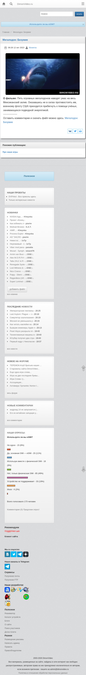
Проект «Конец (17, 220)
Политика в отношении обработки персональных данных (43, 673)
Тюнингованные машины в (22, 335)
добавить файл (17, 289)
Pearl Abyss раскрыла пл (21, 331)
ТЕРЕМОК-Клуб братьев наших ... (26, 365)
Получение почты (12, 576)
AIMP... (13, 230)
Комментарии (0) (15, 509)
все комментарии (14, 420)
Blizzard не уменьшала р (21, 321)
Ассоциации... (16, 382)
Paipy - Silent (16, 275)
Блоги (7, 621)
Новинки (12, 212)
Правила (8, 647)
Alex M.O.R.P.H (17, 258)
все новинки (12, 294)
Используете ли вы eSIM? (42, 24)
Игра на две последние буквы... (24, 375)
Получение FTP (11, 580)
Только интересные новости (22, 200)
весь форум (12, 393)
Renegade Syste (17, 264)
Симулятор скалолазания (22, 317)
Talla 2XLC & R (16, 261)
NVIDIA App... (16, 217)
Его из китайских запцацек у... (23, 413)
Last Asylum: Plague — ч (21, 314)
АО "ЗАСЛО (15, 237)
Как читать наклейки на (21, 324)
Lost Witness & (16, 268)
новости (26, 306)
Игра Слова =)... (17, 379)
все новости (12, 349)
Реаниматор (10, 613)
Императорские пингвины (22, 311)
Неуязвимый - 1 (17, 244)
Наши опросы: (16, 432)
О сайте (8, 624)
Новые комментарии (20, 405)
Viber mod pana (17, 247)
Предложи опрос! (31, 509)
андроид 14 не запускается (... (24, 409)
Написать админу (12, 643)
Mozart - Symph (17, 251)
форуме (24, 361)
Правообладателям (13, 650)
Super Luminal (16, 281)
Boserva (33, 47)
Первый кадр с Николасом (22, 341)
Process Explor (16, 234)
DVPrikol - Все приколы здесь (22, 196)
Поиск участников (12, 628)
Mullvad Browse (17, 227)
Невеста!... (15, 240)
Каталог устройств (12, 617)
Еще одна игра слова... (20, 372)
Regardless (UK (17, 278)
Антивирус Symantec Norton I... (24, 386)
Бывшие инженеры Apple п (22, 328)
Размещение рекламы (14, 639)
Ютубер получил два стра (22, 338)
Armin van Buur (17, 254)
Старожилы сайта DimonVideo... (25, 369)
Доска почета (10, 632)
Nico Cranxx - (16, 271)
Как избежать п (17, 223)
